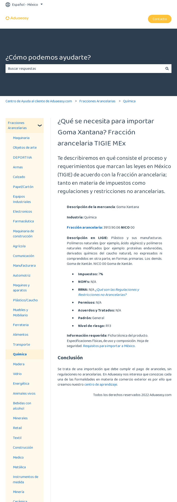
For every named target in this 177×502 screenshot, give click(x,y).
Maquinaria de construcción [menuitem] (23, 233)
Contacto (160, 18)
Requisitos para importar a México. (109, 345)
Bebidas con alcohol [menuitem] (22, 405)
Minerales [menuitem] (20, 418)
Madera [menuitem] (18, 364)
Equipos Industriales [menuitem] (22, 199)
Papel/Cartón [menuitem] (23, 186)
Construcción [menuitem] (23, 447)
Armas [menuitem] (18, 167)
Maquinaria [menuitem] (21, 137)
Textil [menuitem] (17, 437)
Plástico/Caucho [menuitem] (25, 300)
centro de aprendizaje (100, 384)
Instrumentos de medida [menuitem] (25, 479)
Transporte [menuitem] (21, 344)
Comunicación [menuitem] (23, 255)
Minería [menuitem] (18, 491)
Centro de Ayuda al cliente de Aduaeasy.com (39, 101)
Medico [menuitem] (18, 457)
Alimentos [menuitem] (20, 334)
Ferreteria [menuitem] (21, 324)
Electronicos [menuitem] (22, 211)
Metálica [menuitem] (19, 467)
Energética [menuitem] (21, 383)
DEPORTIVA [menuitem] (22, 157)
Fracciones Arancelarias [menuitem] (17, 125)
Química (129, 101)
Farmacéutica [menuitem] (23, 221)
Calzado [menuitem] (19, 176)
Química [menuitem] (20, 354)
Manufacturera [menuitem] (24, 265)
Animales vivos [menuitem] (24, 393)
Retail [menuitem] (17, 427)
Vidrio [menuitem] (17, 373)
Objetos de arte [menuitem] (25, 147)
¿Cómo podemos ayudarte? (48, 57)
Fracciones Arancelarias (97, 101)
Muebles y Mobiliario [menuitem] (20, 312)
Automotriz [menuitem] (21, 275)
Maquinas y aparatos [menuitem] (21, 287)
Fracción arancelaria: (85, 227)
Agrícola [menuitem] (19, 246)
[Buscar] (167, 68)
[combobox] (84, 68)
